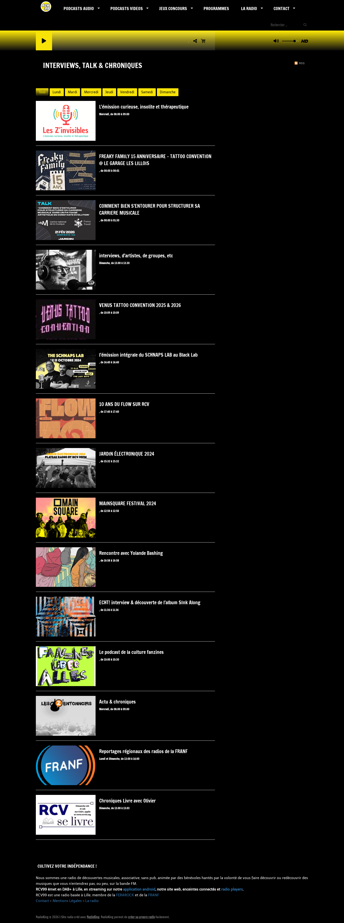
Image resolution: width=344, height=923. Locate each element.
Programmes (216, 8)
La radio (92, 901)
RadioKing (93, 917)
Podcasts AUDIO (79, 8)
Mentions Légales (67, 901)
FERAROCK (125, 895)
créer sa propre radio (141, 917)
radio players (232, 889)
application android (139, 889)
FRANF (153, 895)
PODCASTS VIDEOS (126, 8)
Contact (282, 8)
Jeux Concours (173, 8)
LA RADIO (249, 8)
